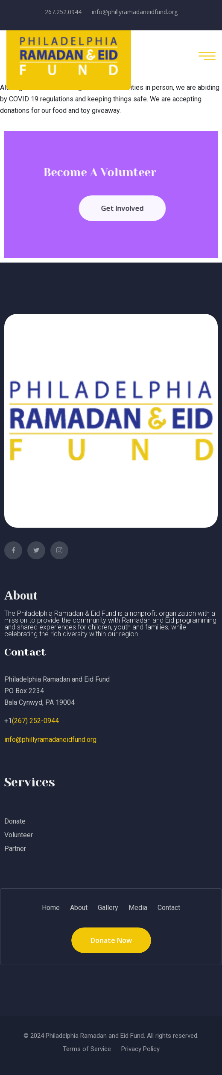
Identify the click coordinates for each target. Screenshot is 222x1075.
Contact (169, 908)
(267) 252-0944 (35, 721)
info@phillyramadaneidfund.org (135, 12)
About (79, 908)
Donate (15, 821)
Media (138, 908)
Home (51, 908)
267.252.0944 (63, 12)
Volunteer (18, 835)
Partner (15, 849)
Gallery (108, 908)
